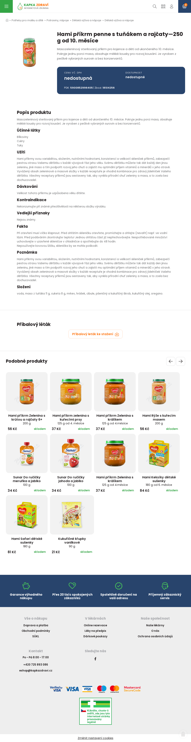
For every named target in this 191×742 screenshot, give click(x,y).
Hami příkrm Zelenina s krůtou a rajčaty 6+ (26, 419)
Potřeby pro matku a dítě (27, 20)
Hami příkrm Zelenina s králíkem (114, 419)
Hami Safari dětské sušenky (26, 542)
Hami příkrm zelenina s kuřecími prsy (71, 419)
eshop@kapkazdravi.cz (35, 670)
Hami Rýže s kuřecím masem (159, 419)
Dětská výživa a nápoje (86, 20)
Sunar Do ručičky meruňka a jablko (27, 481)
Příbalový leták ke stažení (95, 334)
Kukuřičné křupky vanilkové (72, 542)
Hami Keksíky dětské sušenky (159, 481)
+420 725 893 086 (35, 665)
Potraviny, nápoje (58, 20)
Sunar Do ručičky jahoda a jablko (71, 481)
